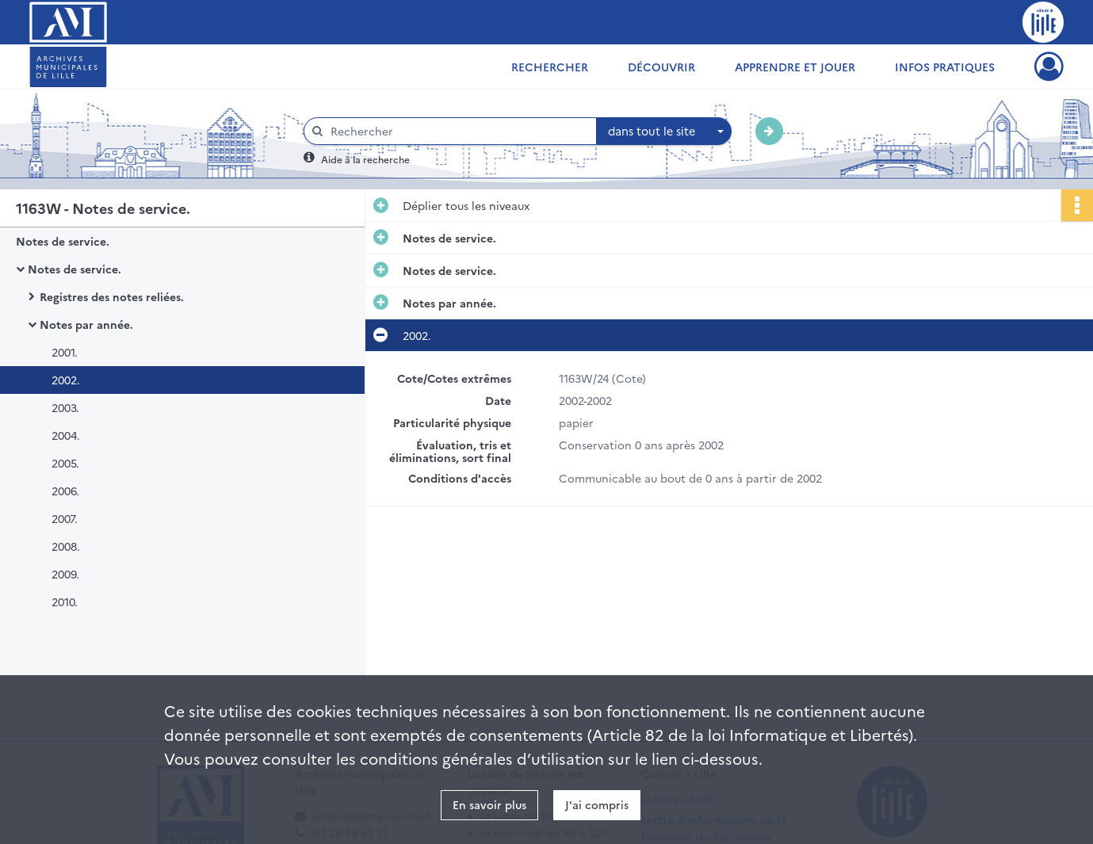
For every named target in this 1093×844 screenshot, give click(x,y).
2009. (65, 574)
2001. (65, 352)
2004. (66, 435)
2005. (65, 463)
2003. (65, 407)
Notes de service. (62, 241)
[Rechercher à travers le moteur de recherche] (458, 131)
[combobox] (664, 131)
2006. (65, 490)
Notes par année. (86, 324)
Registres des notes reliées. (112, 296)
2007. (65, 518)
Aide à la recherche (365, 159)
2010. (65, 601)
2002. (66, 380)
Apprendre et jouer (795, 66)
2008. (66, 546)
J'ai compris (597, 804)
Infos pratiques (945, 66)
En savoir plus (489, 804)
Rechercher (549, 66)
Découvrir (661, 66)
